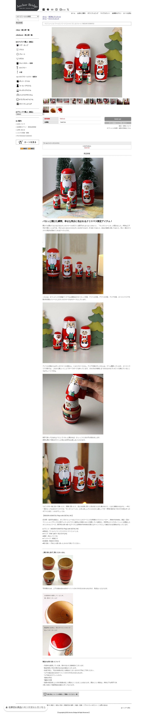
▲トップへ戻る (125, 707)
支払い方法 (59, 705)
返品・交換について (125, 126)
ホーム (45, 16)
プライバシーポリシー (90, 705)
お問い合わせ (104, 705)
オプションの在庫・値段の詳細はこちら (119, 128)
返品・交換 (78, 705)
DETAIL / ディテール (55, 16)
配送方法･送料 (68, 705)
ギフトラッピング (53, 18)
